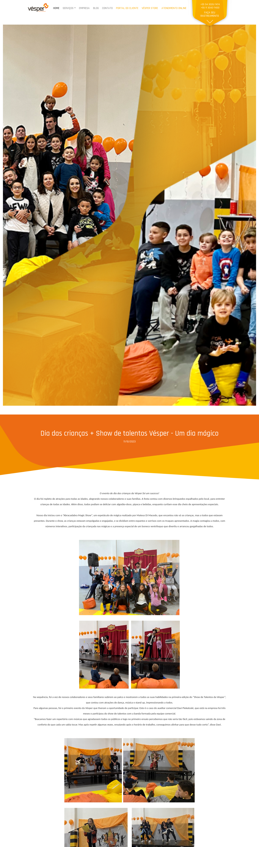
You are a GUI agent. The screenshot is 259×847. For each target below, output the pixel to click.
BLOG (96, 8)
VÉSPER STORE (150, 8)
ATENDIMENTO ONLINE (173, 8)
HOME (56, 8)
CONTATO (107, 8)
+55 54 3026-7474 (210, 4)
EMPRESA (84, 8)
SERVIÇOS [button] (68, 8)
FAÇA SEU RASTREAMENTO (210, 14)
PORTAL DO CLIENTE (127, 8)
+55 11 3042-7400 (210, 7)
